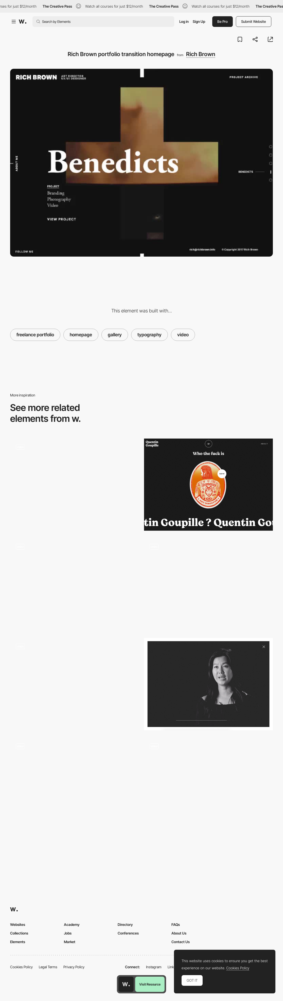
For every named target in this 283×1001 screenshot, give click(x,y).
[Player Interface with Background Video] (74, 684)
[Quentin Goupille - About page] (208, 485)
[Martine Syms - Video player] (74, 485)
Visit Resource (150, 984)
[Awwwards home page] (126, 984)
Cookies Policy (21, 967)
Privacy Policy (73, 967)
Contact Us (180, 942)
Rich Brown (200, 54)
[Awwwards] (22, 22)
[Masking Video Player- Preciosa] (74, 784)
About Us (178, 933)
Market (69, 942)
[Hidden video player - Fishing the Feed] (208, 784)
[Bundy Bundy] (208, 584)
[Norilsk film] (74, 584)
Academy (72, 924)
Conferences (128, 933)
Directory (125, 924)
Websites (17, 924)
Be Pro (222, 21)
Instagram (154, 967)
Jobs (68, 933)
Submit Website (253, 21)
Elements (17, 942)
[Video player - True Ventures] (208, 684)
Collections (19, 933)
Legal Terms (48, 967)
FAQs (175, 924)
